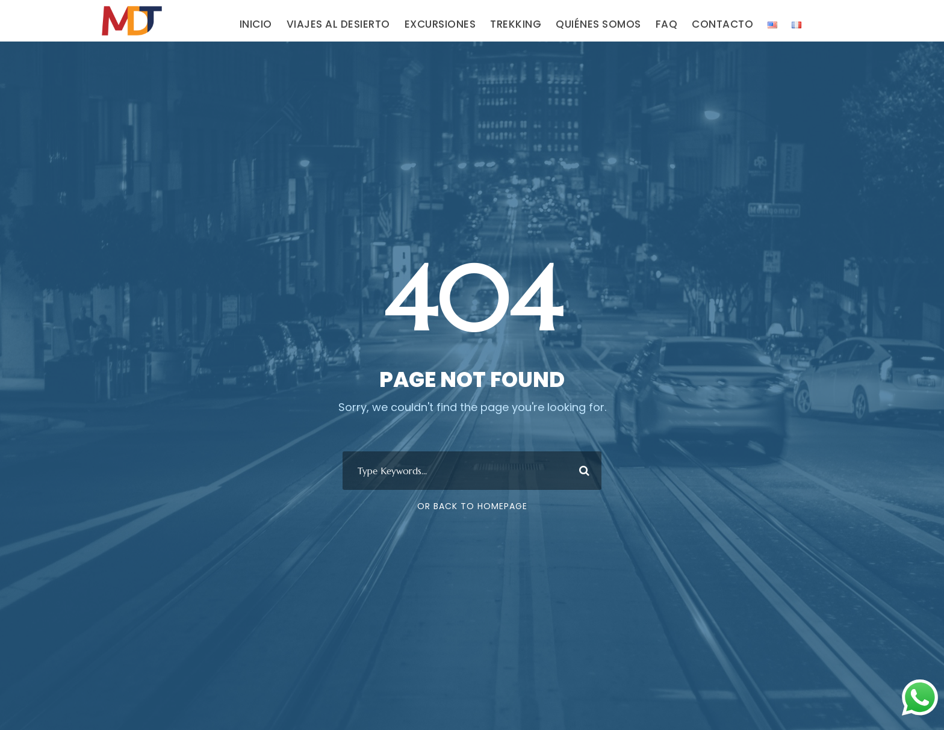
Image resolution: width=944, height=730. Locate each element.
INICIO (256, 24)
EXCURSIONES (440, 24)
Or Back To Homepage (472, 506)
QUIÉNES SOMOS (598, 24)
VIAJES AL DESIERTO (338, 24)
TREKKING (515, 24)
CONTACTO (722, 24)
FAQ (667, 24)
